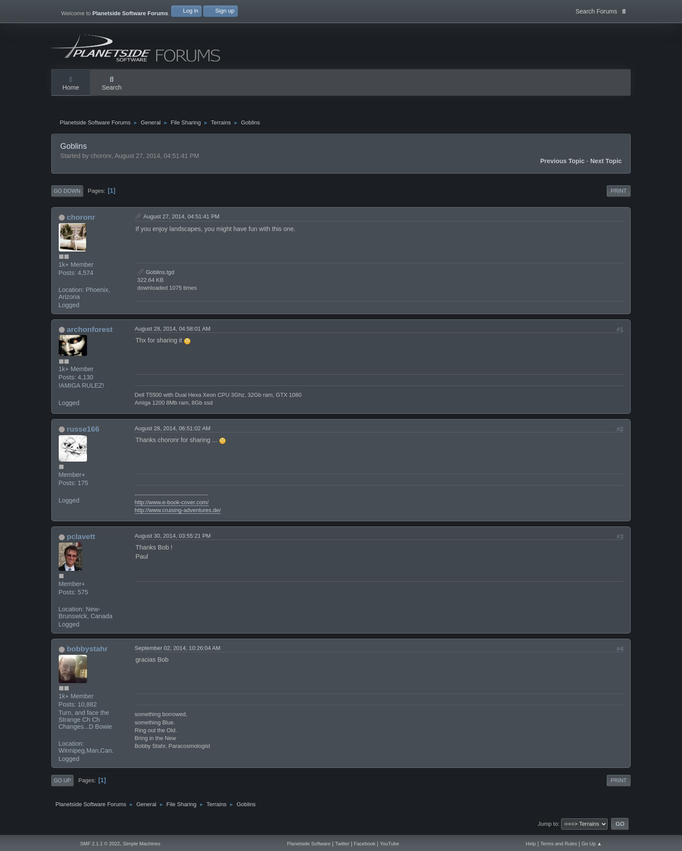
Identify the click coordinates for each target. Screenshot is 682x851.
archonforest (90, 331)
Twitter (342, 843)
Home (71, 84)
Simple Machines (141, 843)
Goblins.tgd (155, 274)
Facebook (364, 843)
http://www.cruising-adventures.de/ (178, 512)
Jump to (548, 826)
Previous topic (562, 163)
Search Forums (600, 10)
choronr (81, 219)
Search (112, 84)
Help (531, 843)
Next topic (606, 163)
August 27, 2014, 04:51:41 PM (182, 218)
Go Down (67, 193)
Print (619, 193)
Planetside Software (309, 843)
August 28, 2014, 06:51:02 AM (173, 430)
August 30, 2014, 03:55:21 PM (173, 538)
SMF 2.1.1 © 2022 (100, 843)
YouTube (389, 843)
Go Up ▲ (592, 843)
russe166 (83, 431)
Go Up (62, 783)
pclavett (81, 538)
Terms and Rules (558, 843)
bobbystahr (87, 651)
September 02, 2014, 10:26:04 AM (178, 650)
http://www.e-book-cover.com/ (172, 504)
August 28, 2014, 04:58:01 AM (173, 331)
